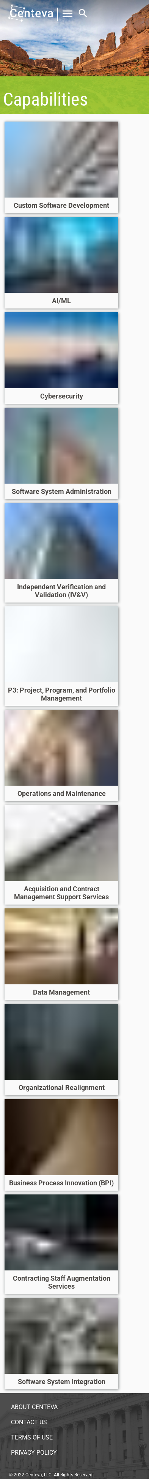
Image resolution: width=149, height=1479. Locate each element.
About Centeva (34, 1407)
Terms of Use (32, 1437)
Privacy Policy (34, 1452)
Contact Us (29, 1422)
